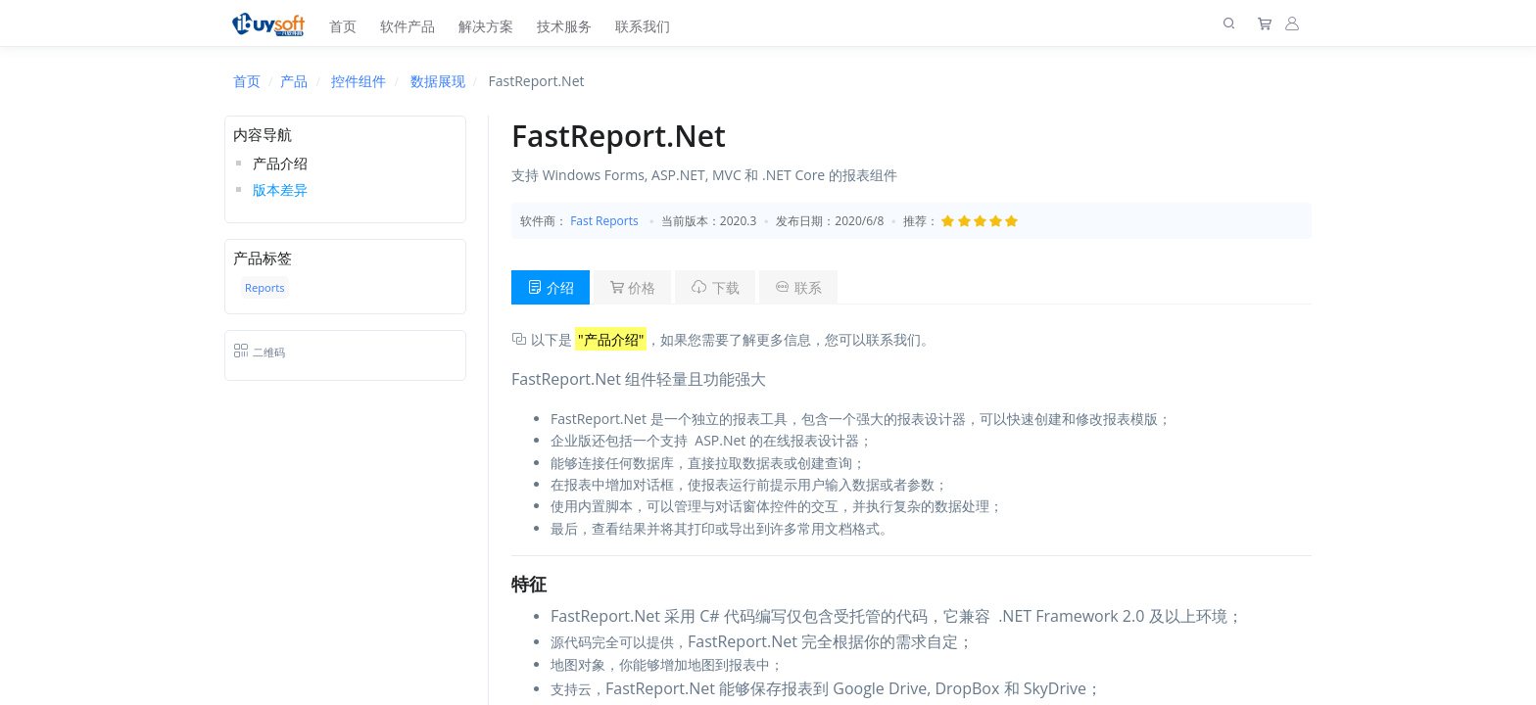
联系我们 (642, 26)
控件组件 (358, 80)
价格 (632, 287)
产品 (294, 80)
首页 (343, 26)
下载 (715, 287)
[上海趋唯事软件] (272, 23)
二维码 (259, 352)
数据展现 (437, 80)
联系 (798, 287)
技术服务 (564, 26)
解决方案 (485, 26)
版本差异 (280, 189)
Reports (265, 287)
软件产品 (407, 26)
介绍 (550, 287)
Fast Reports (604, 220)
